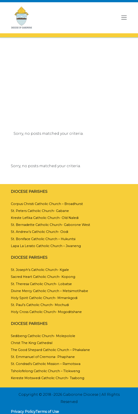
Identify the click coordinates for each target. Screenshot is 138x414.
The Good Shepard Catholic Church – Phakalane (50, 350)
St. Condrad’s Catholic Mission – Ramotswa (45, 364)
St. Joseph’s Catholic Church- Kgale (40, 270)
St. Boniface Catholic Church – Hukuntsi (43, 239)
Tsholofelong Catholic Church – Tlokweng (45, 371)
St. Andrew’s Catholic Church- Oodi (39, 232)
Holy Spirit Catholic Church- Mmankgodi (44, 298)
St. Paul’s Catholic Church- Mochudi (40, 305)
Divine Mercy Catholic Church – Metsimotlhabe (49, 291)
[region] (69, 74)
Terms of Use (47, 412)
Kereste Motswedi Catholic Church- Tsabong (47, 378)
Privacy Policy (23, 412)
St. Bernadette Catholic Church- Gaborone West (50, 225)
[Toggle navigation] (124, 17)
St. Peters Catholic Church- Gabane (40, 211)
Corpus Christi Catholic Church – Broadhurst (47, 204)
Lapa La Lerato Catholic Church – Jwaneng (46, 246)
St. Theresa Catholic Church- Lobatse (41, 284)
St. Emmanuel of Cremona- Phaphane (43, 357)
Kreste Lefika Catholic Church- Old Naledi (45, 218)
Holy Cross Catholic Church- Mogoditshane (46, 312)
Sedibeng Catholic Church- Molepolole (43, 336)
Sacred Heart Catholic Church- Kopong (43, 277)
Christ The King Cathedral (31, 343)
